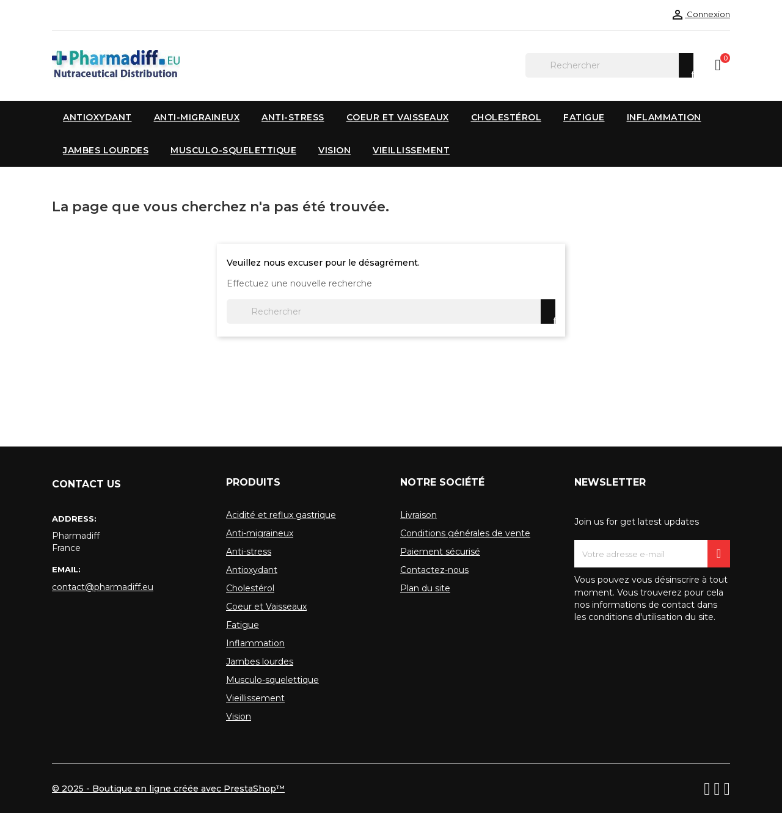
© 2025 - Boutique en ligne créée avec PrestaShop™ (168, 788)
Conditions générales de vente (465, 533)
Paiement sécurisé (440, 551)
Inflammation (255, 643)
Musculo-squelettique (272, 679)
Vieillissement (255, 698)
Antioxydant (251, 569)
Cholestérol (250, 588)
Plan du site (425, 588)
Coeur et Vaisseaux (266, 606)
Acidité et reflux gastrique (281, 514)
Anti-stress (248, 551)
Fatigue (242, 624)
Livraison (418, 514)
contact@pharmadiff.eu (102, 586)
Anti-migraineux (259, 533)
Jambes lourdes (259, 661)
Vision (238, 716)
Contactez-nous (434, 569)
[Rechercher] (609, 65)
